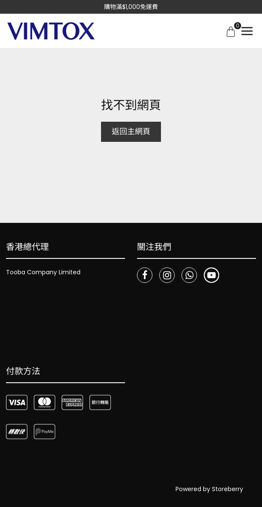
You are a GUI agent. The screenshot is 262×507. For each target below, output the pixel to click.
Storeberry (227, 489)
